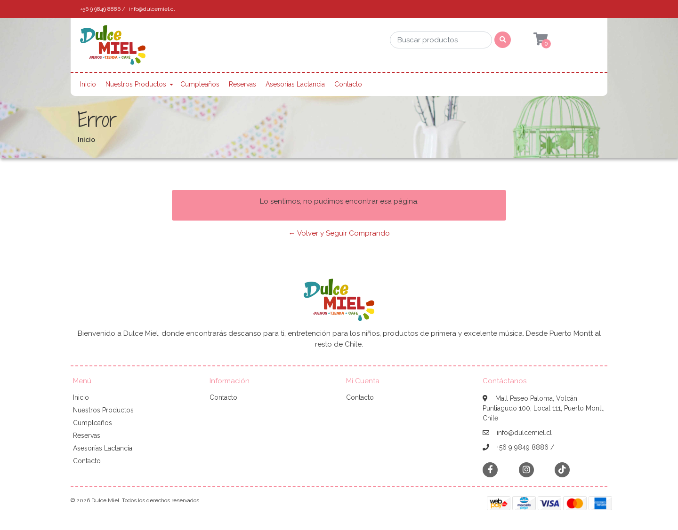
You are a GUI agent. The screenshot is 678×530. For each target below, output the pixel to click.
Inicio (88, 84)
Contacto (348, 84)
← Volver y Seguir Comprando (339, 233)
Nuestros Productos (135, 84)
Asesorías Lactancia (295, 84)
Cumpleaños (199, 84)
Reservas (242, 84)
